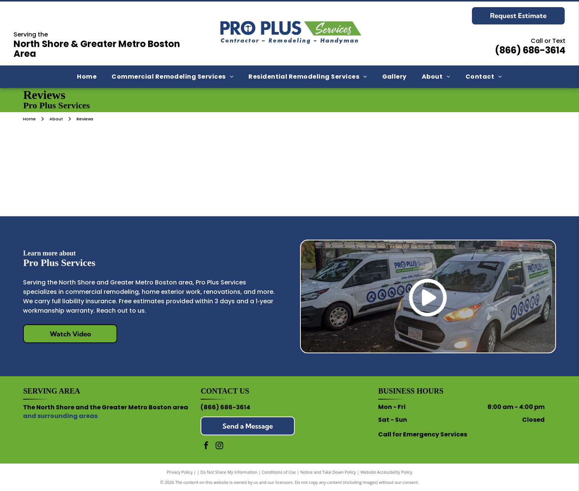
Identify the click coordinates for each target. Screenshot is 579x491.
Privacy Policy (180, 472)
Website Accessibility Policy (386, 472)
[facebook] (206, 446)
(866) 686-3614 (530, 50)
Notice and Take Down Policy (328, 472)
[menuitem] (86, 76)
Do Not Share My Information (229, 472)
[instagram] (219, 446)
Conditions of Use (279, 472)
